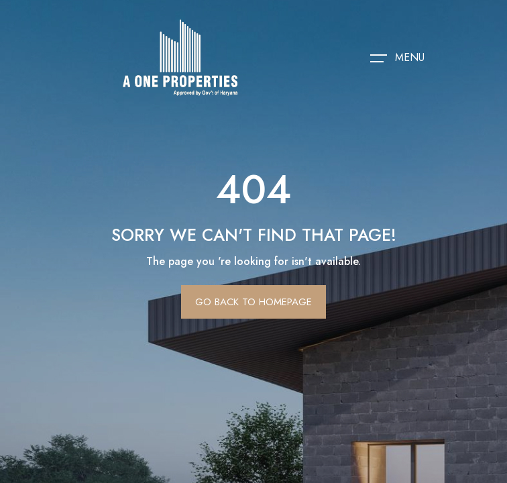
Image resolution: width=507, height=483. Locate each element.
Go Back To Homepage (253, 301)
